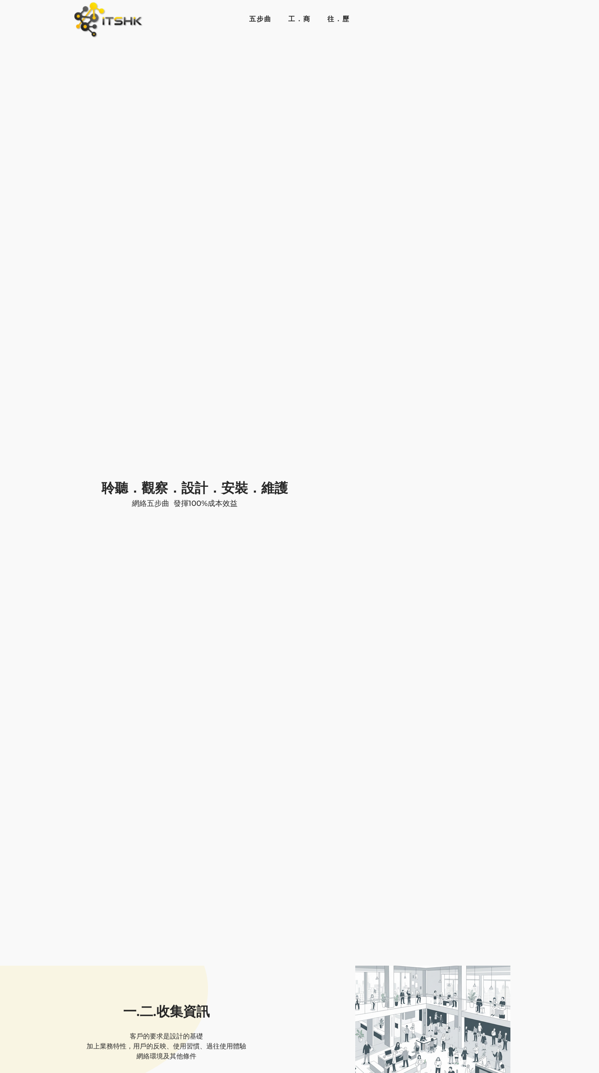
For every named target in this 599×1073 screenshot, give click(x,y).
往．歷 (338, 19)
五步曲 (260, 19)
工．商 (299, 19)
